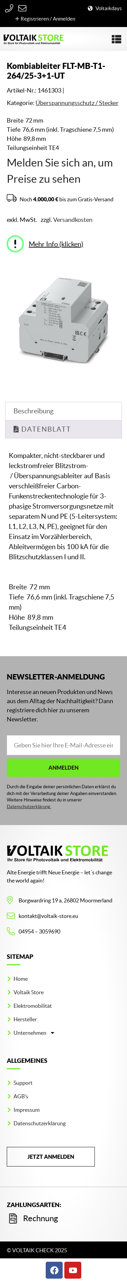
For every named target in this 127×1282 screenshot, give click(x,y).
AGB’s (21, 1096)
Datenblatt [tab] (45, 429)
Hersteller (25, 1019)
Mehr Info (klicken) (56, 244)
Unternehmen (34, 1033)
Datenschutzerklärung (40, 1123)
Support (23, 1083)
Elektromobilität (33, 1006)
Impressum (27, 1110)
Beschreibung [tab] (34, 411)
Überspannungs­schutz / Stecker (77, 102)
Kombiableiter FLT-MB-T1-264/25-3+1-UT (56, 70)
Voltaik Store (29, 992)
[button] (116, 39)
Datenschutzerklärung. (29, 806)
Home (21, 979)
